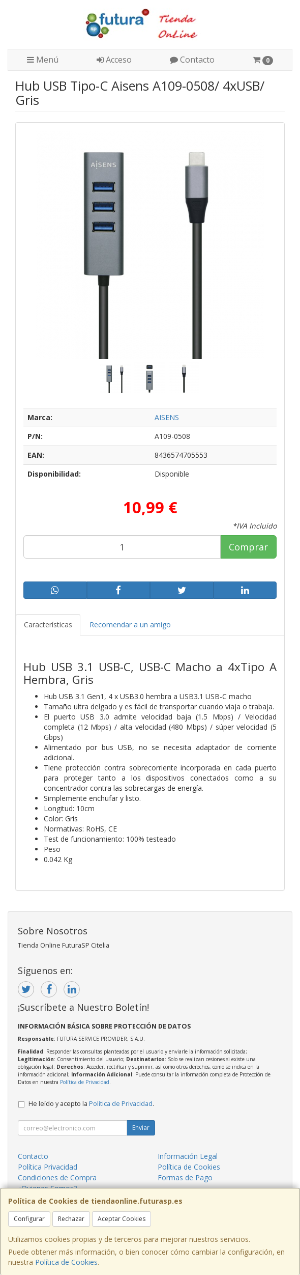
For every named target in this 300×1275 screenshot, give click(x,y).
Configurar (29, 1218)
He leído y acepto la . (91, 1103)
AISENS (167, 417)
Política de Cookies (66, 1262)
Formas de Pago (185, 1177)
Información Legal (188, 1156)
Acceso (114, 59)
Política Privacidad (47, 1167)
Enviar (140, 1127)
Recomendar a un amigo (130, 624)
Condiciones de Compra (57, 1177)
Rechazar (71, 1218)
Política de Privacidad (84, 1082)
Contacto (192, 59)
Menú (42, 59)
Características (48, 624)
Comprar (248, 547)
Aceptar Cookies (121, 1218)
